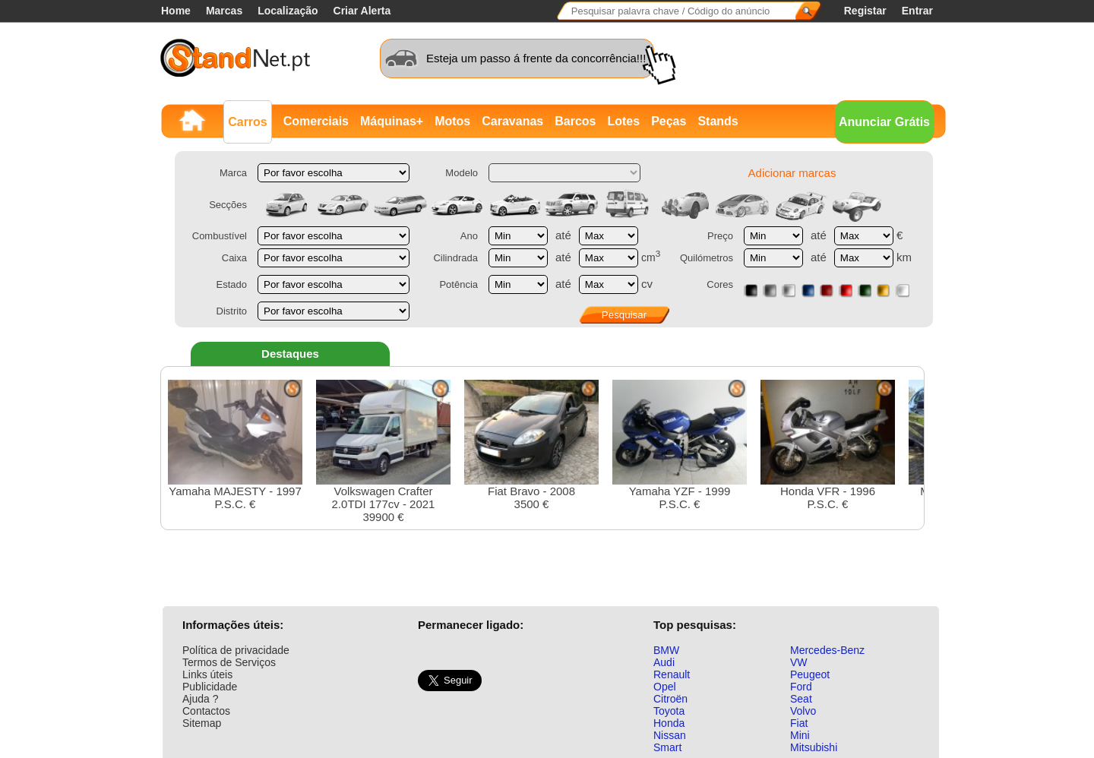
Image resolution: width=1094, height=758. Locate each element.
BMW (666, 650)
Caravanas (512, 121)
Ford (801, 687)
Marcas (224, 11)
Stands (717, 121)
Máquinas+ (391, 121)
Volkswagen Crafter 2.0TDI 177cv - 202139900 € (383, 451)
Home (176, 11)
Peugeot (810, 674)
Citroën (670, 699)
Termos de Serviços (229, 662)
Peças (668, 121)
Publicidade (209, 687)
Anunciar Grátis (884, 121)
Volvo (803, 711)
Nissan (669, 735)
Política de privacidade (235, 650)
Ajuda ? (200, 699)
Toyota (669, 711)
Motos (452, 121)
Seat (801, 699)
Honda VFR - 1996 (827, 445)
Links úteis (207, 674)
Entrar (917, 11)
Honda (669, 723)
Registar (865, 11)
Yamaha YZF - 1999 (679, 445)
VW (799, 662)
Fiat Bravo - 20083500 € (531, 445)
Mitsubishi (813, 747)
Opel (664, 687)
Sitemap (201, 723)
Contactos (206, 711)
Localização (288, 11)
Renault (671, 674)
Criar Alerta (362, 11)
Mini (800, 735)
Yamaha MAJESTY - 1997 (235, 445)
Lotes (623, 121)
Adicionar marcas (792, 172)
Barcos (575, 121)
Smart (667, 747)
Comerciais (316, 121)
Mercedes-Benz (827, 650)
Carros (247, 121)
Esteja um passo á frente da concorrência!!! (536, 58)
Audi (664, 662)
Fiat (799, 723)
